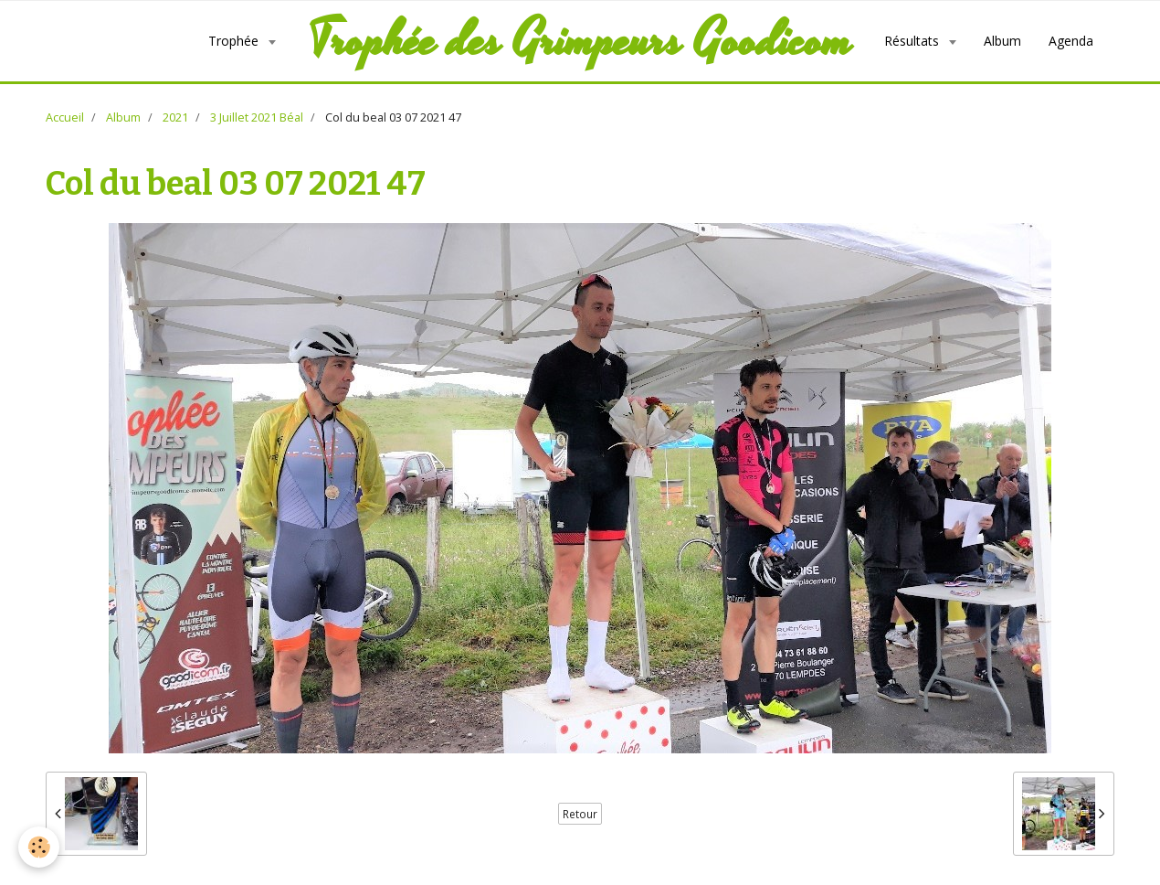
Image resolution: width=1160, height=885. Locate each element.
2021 (175, 117)
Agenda (1071, 40)
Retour (580, 813)
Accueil (65, 117)
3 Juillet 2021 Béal (256, 117)
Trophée (235, 40)
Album (1002, 40)
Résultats (913, 40)
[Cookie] (38, 847)
